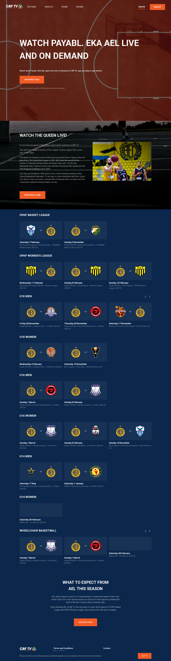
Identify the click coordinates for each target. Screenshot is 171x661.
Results (49, 7)
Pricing (79, 7)
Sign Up (157, 7)
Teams (64, 7)
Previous (146, 297)
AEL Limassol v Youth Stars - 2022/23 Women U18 (83, 367)
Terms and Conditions (63, 648)
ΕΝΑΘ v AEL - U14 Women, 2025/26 (33, 522)
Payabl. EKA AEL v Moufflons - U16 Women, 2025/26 (83, 446)
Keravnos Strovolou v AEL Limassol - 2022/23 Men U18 (129, 326)
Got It (144, 656)
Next (150, 297)
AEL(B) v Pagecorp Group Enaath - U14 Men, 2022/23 (84, 486)
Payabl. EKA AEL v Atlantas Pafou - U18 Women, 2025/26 (41, 367)
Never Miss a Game (32, 195)
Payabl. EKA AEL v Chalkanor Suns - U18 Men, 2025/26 (40, 326)
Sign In (141, 7)
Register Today (85, 622)
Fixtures (31, 7)
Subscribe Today (31, 80)
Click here (81, 656)
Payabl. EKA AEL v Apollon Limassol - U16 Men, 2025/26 (85, 405)
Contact (106, 648)
